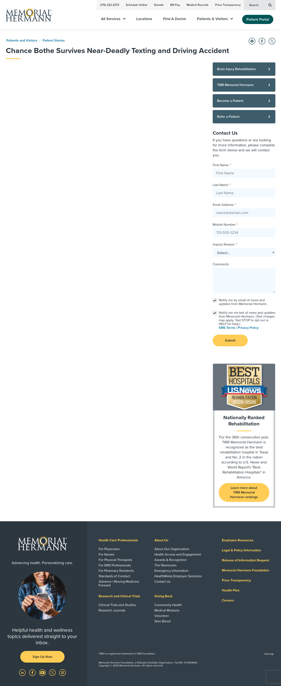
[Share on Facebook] (262, 41)
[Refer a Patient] (244, 116)
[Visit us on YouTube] (43, 672)
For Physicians (109, 549)
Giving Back (163, 596)
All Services (113, 19)
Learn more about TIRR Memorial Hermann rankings (244, 492)
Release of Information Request (245, 560)
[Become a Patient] (244, 101)
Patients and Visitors (21, 40)
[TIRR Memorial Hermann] (244, 85)
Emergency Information (171, 571)
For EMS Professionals (115, 565)
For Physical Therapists (115, 560)
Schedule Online (136, 5)
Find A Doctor (174, 19)
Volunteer (161, 616)
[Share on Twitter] (272, 41)
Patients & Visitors (215, 19)
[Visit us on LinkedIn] (23, 672)
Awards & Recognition (170, 560)
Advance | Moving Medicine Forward (119, 583)
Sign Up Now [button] (42, 657)
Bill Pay (175, 5)
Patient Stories (54, 40)
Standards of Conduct (114, 576)
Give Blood (162, 621)
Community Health (168, 605)
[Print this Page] (252, 41)
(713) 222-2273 (109, 5)
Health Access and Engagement (177, 554)
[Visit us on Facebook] (33, 672)
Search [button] (260, 5)
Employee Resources (237, 540)
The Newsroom (165, 565)
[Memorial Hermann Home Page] (27, 15)
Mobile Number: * (225, 225)
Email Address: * (224, 205)
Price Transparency (228, 5)
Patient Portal (257, 19)
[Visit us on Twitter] (53, 672)
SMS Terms (227, 328)
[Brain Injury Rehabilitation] (244, 69)
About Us (161, 540)
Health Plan (230, 590)
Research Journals (112, 610)
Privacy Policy (248, 328)
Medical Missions (166, 610)
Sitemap (269, 653)
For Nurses (106, 554)
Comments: (221, 264)
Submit (230, 340)
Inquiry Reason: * (225, 244)
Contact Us (162, 581)
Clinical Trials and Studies (117, 605)
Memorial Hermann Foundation (245, 570)
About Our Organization (171, 549)
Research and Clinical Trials (119, 596)
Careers (228, 600)
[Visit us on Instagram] (62, 672)
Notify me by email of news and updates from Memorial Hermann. (243, 302)
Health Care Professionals (118, 540)
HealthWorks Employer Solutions (178, 576)
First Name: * (222, 165)
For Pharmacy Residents (116, 571)
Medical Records (198, 5)
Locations (144, 19)
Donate (159, 5)
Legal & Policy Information (241, 550)
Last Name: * (222, 185)
